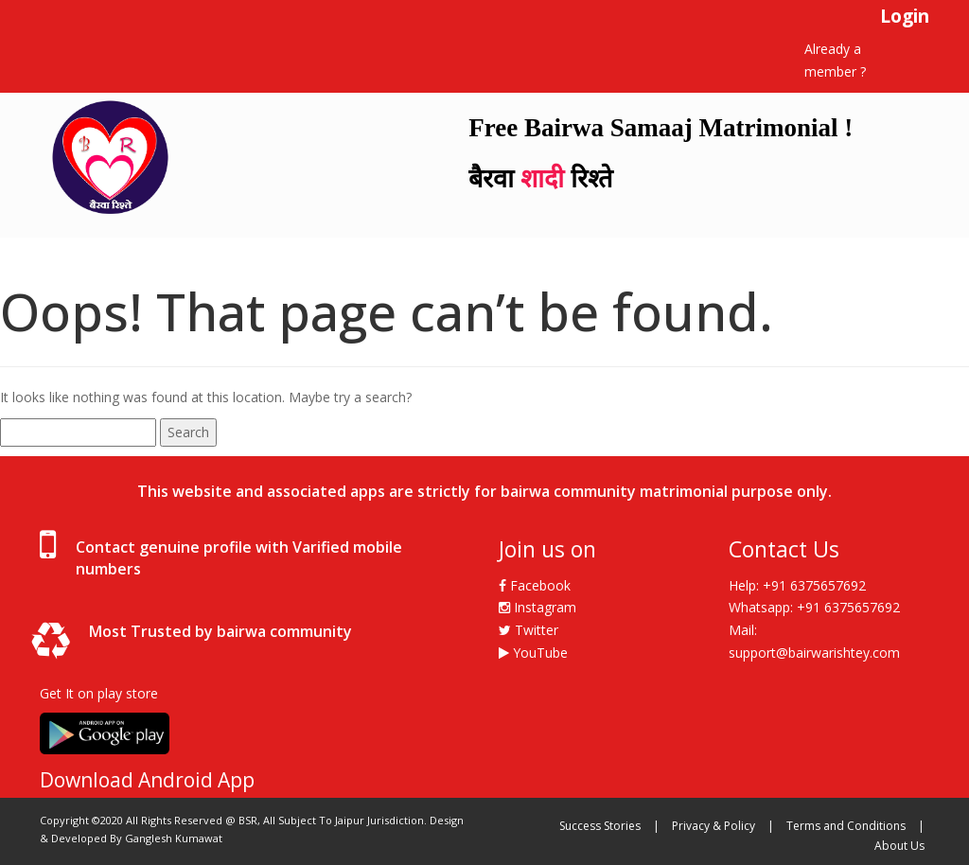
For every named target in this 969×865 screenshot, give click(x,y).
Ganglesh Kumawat (173, 838)
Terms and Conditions (846, 826)
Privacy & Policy (713, 826)
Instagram (537, 607)
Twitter (528, 630)
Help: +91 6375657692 (797, 585)
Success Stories (600, 826)
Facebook (535, 585)
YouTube (533, 653)
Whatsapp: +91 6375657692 (814, 607)
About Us (899, 846)
